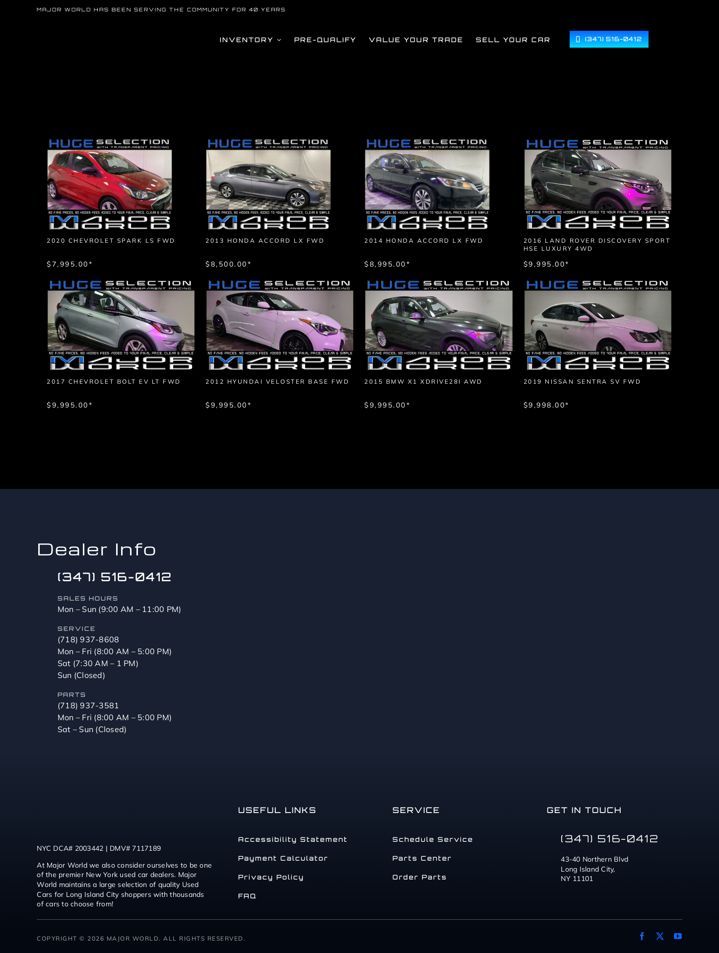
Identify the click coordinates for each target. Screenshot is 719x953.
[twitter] (660, 936)
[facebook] (642, 936)
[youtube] (678, 936)
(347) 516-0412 (115, 576)
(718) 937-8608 (89, 639)
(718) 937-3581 (89, 705)
